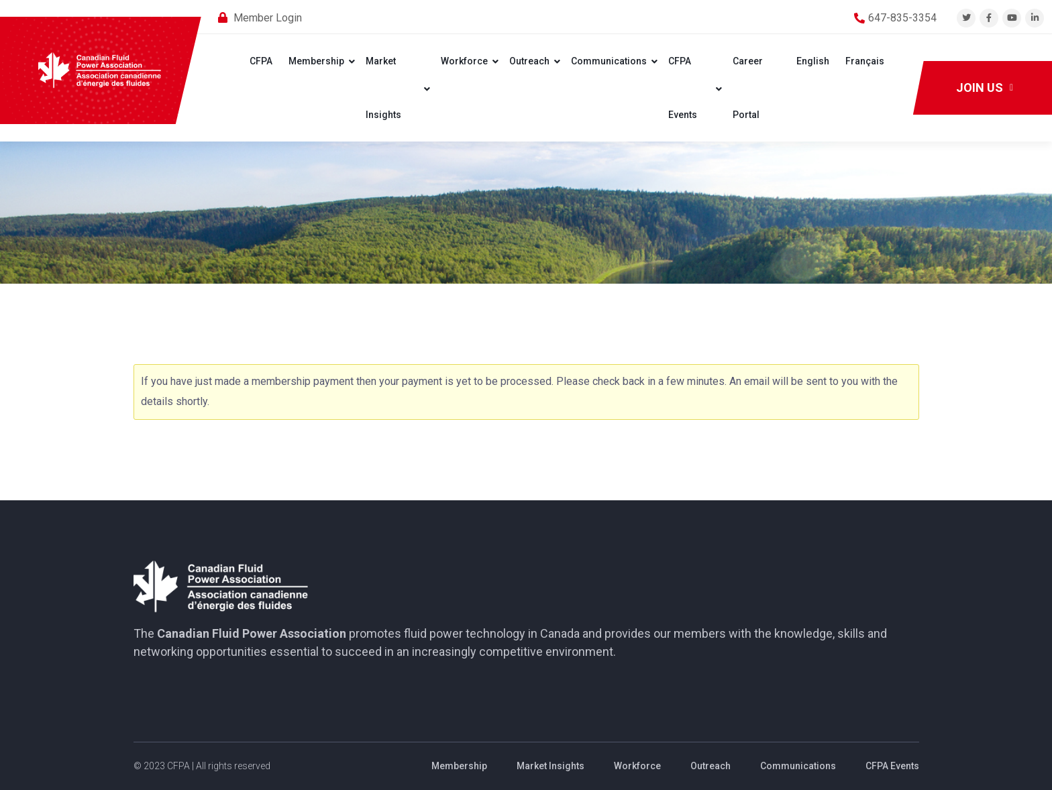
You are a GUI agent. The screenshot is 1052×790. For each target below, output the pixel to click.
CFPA (261, 61)
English (812, 61)
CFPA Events (682, 88)
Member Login (267, 17)
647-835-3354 (902, 17)
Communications (609, 61)
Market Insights (383, 88)
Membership (316, 61)
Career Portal (748, 88)
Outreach (529, 61)
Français (864, 61)
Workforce (464, 61)
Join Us (984, 87)
